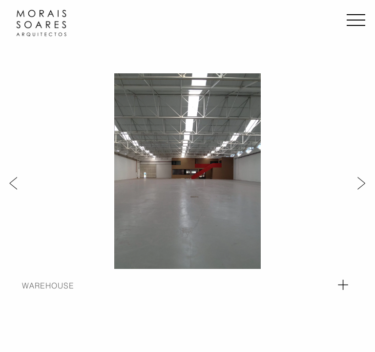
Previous (13, 182)
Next (361, 182)
